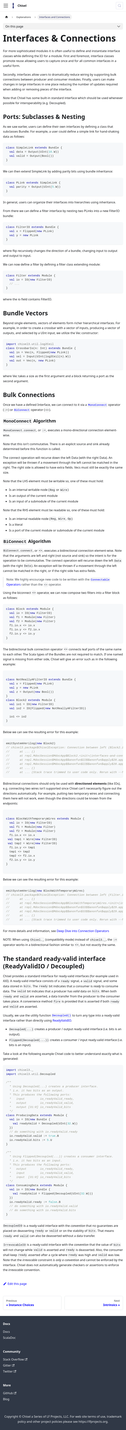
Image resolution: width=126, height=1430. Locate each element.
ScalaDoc (9, 1338)
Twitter (9, 1371)
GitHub (9, 1393)
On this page (14, 26)
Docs (6, 1332)
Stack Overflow (15, 1359)
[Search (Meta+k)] (119, 5)
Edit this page (15, 1284)
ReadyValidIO (62, 1020)
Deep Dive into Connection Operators (83, 931)
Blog (6, 1399)
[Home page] (6, 17)
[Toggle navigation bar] (6, 5)
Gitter (8, 1365)
